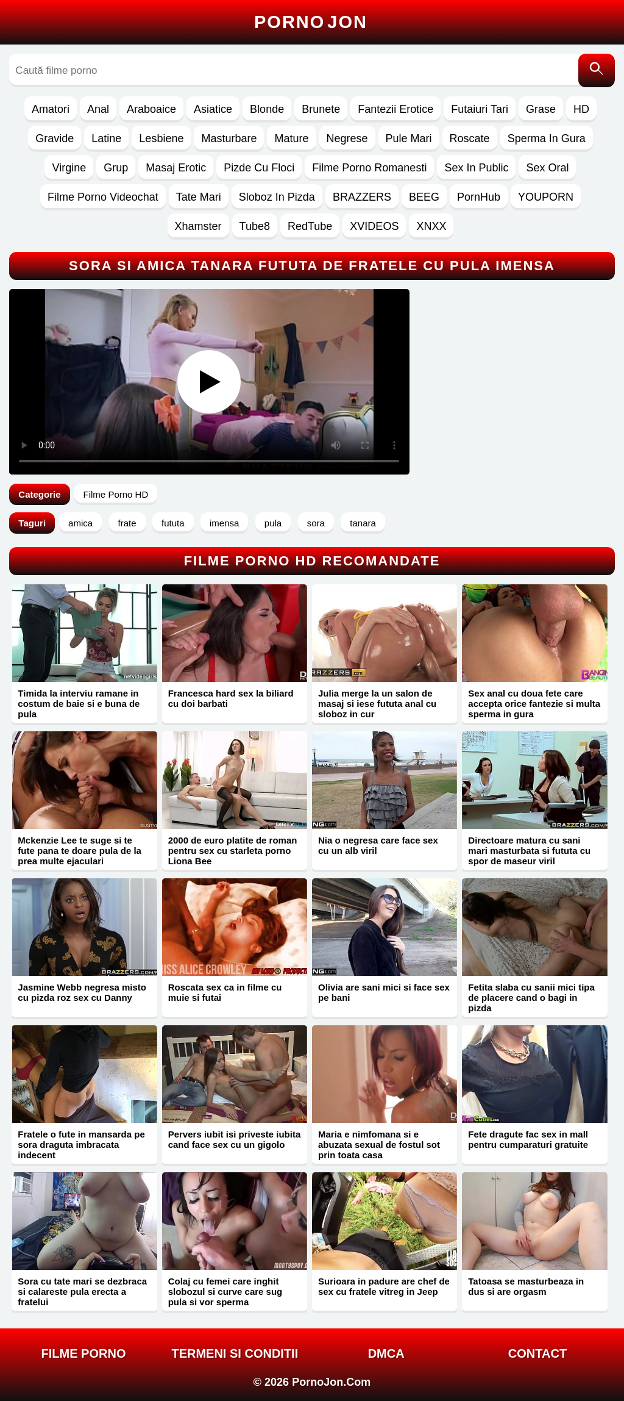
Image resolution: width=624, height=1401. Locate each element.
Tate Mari (198, 197)
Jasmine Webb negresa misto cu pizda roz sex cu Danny (82, 992)
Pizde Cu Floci (259, 168)
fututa (173, 523)
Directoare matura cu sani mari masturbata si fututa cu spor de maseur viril (529, 850)
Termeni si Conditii (234, 1353)
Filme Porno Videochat (103, 197)
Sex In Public (476, 168)
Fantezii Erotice (395, 109)
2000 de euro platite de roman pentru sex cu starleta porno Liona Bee (232, 850)
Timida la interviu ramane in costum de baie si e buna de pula (79, 703)
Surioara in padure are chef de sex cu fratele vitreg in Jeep (384, 1286)
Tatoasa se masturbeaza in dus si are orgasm (526, 1286)
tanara (363, 523)
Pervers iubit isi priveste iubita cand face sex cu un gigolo (234, 1139)
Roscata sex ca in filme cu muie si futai (225, 992)
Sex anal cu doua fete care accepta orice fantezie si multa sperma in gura (534, 703)
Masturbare (229, 138)
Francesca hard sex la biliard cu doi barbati (231, 698)
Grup (116, 168)
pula (273, 523)
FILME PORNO (83, 1353)
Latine (106, 138)
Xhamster (198, 226)
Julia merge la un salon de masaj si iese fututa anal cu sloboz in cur (377, 703)
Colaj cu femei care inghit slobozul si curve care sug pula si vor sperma (225, 1291)
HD (581, 109)
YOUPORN (545, 197)
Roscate (470, 138)
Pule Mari (409, 138)
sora (316, 523)
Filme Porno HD (116, 494)
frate (127, 523)
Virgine (69, 168)
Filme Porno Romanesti (369, 168)
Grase (541, 109)
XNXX (431, 226)
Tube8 (254, 226)
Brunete (321, 109)
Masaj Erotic (176, 168)
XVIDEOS (374, 226)
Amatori (50, 109)
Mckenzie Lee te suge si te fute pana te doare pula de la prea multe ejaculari (79, 850)
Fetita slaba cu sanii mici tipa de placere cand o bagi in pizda (531, 997)
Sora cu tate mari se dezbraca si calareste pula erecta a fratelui (82, 1291)
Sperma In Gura (547, 138)
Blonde (267, 109)
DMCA (386, 1353)
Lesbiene (161, 138)
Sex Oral (547, 168)
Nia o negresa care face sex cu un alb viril (378, 845)
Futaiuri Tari (479, 109)
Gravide (54, 138)
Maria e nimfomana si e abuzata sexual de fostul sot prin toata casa (379, 1144)
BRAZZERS (362, 197)
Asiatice (213, 109)
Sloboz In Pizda (277, 197)
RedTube (310, 226)
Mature (291, 138)
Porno (310, 22)
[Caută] (596, 70)
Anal (98, 109)
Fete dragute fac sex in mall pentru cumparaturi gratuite (528, 1139)
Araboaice (151, 109)
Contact (537, 1353)
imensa (224, 523)
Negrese (347, 138)
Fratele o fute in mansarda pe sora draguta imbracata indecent (81, 1144)
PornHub (478, 197)
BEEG (424, 197)
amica (80, 523)
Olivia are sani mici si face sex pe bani (384, 992)
